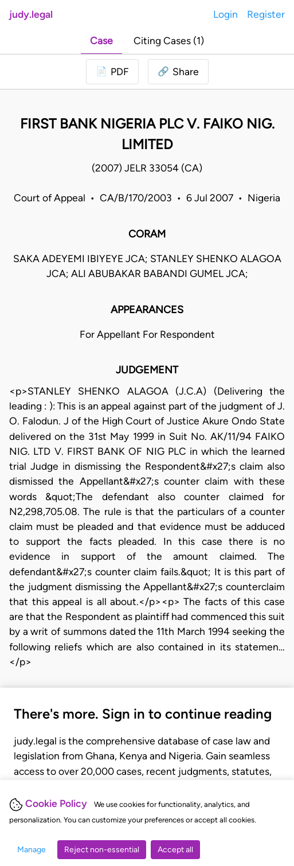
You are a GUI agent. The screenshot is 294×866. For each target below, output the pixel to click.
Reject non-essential (101, 850)
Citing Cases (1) (169, 40)
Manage (31, 850)
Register (266, 14)
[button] (178, 71)
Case (101, 40)
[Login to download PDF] (112, 71)
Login (225, 14)
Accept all (175, 850)
